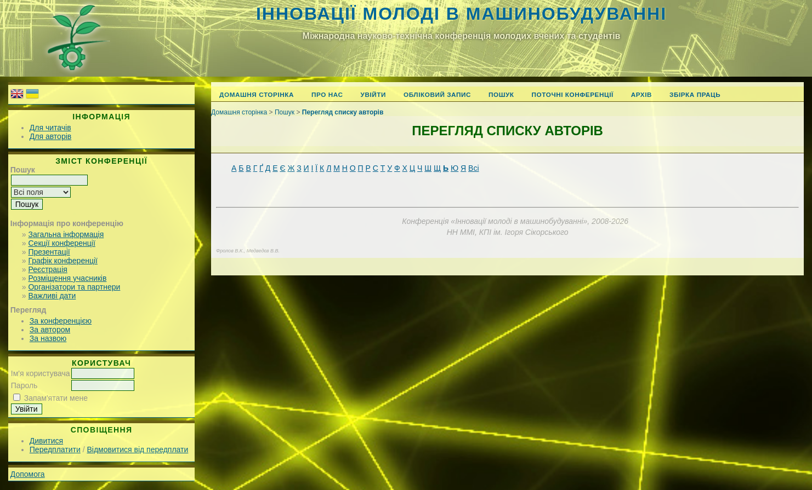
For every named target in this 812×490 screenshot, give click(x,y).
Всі (473, 168)
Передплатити (55, 449)
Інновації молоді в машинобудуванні (461, 14)
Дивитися (46, 440)
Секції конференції (61, 243)
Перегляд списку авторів (343, 112)
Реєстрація (47, 269)
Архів (641, 94)
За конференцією (61, 320)
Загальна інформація (66, 234)
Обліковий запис (437, 94)
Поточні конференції (573, 94)
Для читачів (50, 127)
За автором (50, 329)
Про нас (327, 94)
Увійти (373, 94)
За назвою (48, 338)
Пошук (501, 94)
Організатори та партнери (74, 287)
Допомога (27, 474)
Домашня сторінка (256, 94)
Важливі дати (52, 295)
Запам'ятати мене (56, 398)
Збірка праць (694, 94)
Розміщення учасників (67, 278)
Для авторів (50, 136)
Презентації (49, 251)
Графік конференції (62, 260)
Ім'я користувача (40, 373)
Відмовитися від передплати (137, 449)
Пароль (24, 385)
